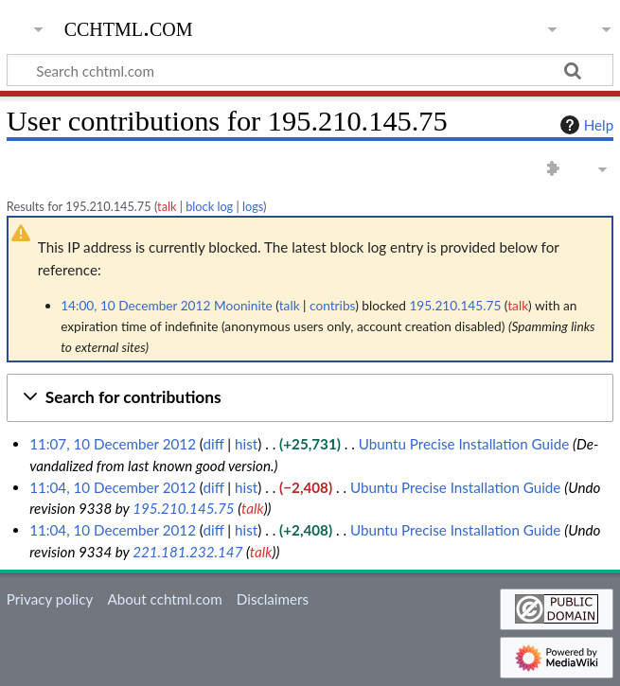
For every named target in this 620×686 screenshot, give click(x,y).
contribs (332, 305)
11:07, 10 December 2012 (112, 443)
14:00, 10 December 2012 (135, 305)
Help (584, 124)
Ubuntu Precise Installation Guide (464, 443)
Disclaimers (273, 598)
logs (252, 206)
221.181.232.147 (187, 551)
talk (166, 206)
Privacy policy (50, 598)
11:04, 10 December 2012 (112, 487)
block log (209, 206)
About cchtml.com (164, 598)
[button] (310, 397)
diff (213, 443)
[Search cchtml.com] (310, 70)
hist (246, 443)
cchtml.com (128, 27)
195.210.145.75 (184, 508)
